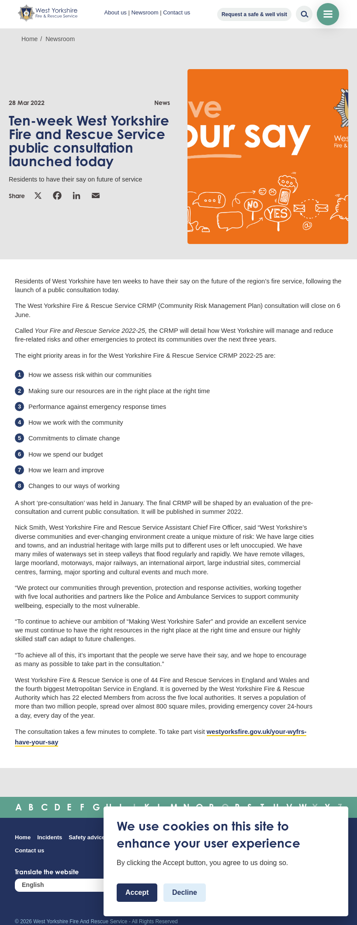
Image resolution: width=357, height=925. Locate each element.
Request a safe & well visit (254, 14)
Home (29, 38)
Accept (137, 892)
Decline (184, 892)
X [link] (38, 195)
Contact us (176, 12)
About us (115, 12)
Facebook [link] (57, 195)
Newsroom (144, 12)
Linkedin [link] (76, 195)
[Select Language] (67, 885)
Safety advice (87, 837)
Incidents (49, 837)
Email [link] (95, 195)
